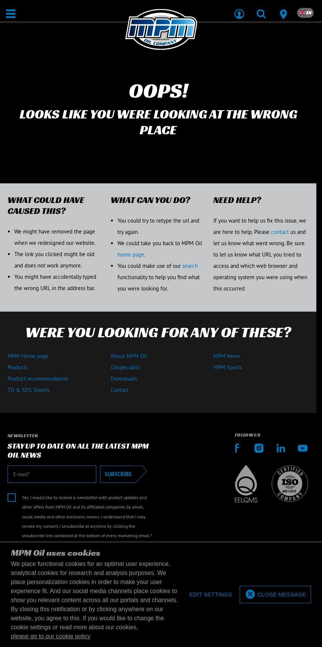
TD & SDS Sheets (28, 389)
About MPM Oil (129, 356)
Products (18, 367)
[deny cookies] (210, 595)
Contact (120, 389)
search (190, 265)
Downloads (124, 378)
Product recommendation (38, 378)
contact (280, 231)
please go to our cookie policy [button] (51, 636)
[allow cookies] (275, 595)
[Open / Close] (11, 13)
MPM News (226, 356)
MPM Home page (28, 356)
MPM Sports (227, 367)
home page (130, 254)
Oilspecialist (125, 367)
